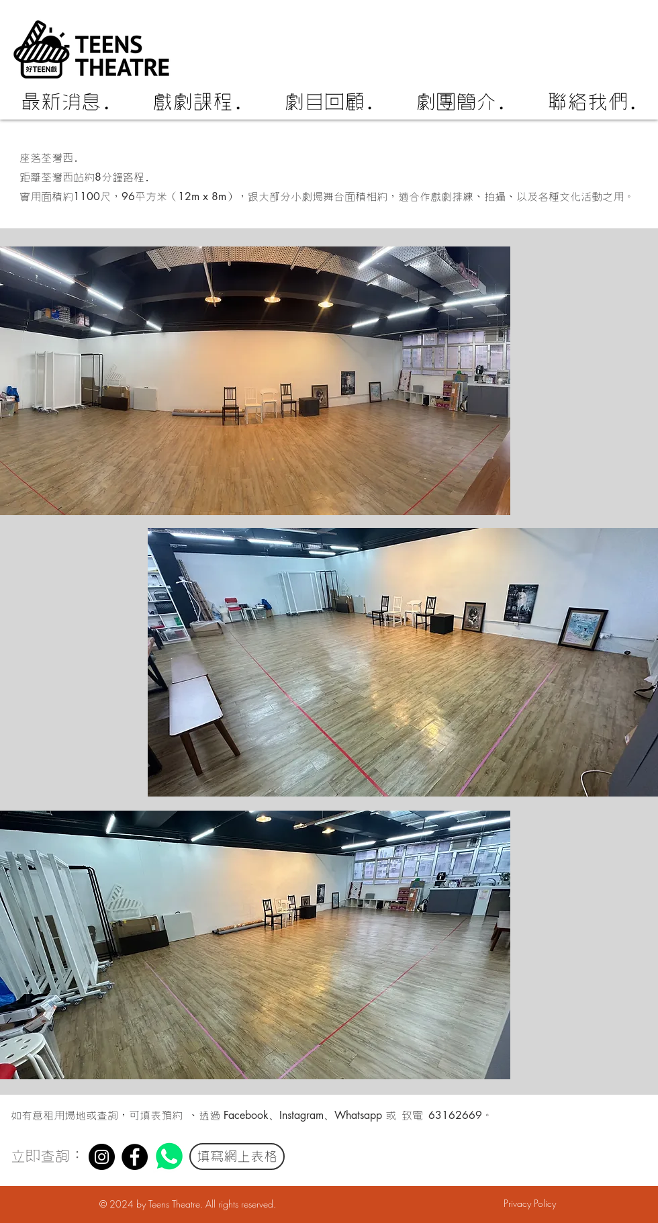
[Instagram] (102, 1157)
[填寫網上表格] (237, 1156)
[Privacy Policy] (529, 1203)
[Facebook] (135, 1157)
